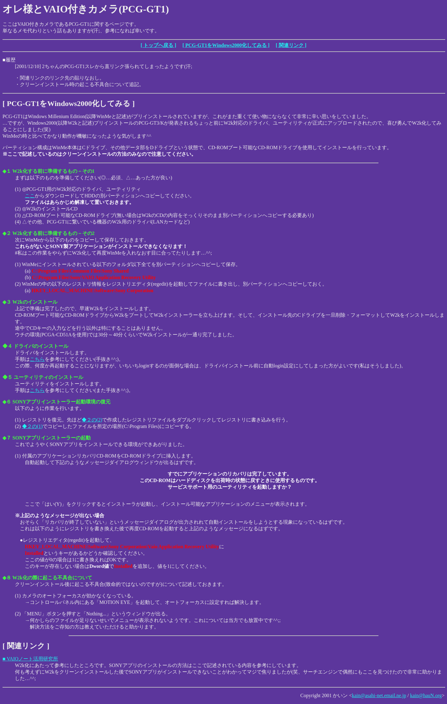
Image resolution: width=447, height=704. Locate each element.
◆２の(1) (32, 426)
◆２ (6, 233)
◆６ (6, 401)
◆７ (6, 437)
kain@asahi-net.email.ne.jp (379, 695)
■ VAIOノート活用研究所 (30, 658)
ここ (30, 195)
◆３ (6, 302)
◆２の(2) (92, 419)
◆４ (7, 346)
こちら (37, 359)
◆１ (6, 171)
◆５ (7, 377)
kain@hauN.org (426, 695)
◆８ (6, 577)
